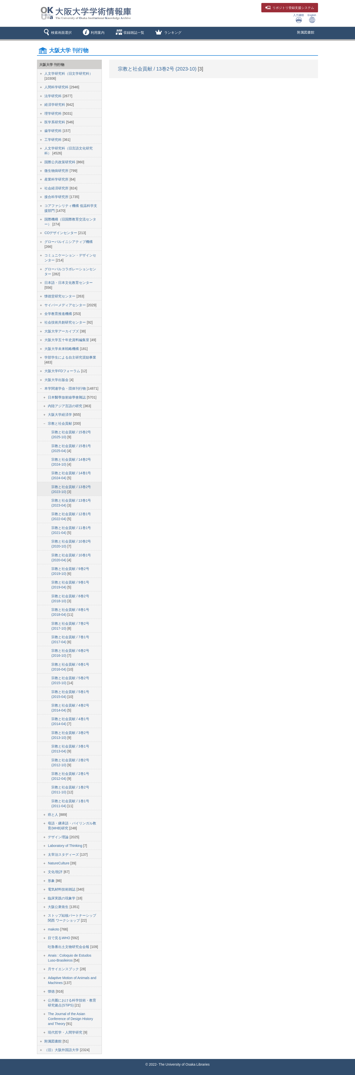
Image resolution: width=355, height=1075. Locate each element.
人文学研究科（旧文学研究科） (68, 73)
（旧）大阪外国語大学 (62, 1050)
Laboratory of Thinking (65, 846)
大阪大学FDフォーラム (62, 371)
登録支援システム (289, 8)
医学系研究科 (55, 122)
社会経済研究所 (57, 188)
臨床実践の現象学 (62, 898)
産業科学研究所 (57, 179)
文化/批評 (56, 872)
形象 (52, 881)
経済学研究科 (55, 105)
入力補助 (298, 18)
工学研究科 (53, 140)
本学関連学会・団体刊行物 (65, 388)
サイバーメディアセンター (65, 305)
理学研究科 (53, 113)
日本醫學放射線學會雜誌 (67, 397)
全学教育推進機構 (58, 314)
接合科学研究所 (57, 197)
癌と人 (53, 815)
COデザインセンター (61, 233)
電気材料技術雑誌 (62, 889)
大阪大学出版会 (57, 380)
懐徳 (52, 991)
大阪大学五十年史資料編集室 (67, 340)
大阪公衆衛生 (59, 907)
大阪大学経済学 (60, 415)
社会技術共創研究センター (65, 322)
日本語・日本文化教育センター (68, 283)
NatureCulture (59, 863)
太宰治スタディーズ (64, 854)
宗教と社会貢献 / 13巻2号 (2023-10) (158, 69)
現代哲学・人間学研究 (65, 1032)
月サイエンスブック (64, 969)
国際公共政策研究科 (60, 162)
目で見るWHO (59, 938)
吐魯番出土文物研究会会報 (69, 947)
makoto (54, 929)
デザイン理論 (59, 837)
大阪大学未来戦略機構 (62, 349)
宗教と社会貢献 (60, 423)
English (312, 18)
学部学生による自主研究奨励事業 (70, 357)
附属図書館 (305, 32)
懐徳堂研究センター (60, 296)
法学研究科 (53, 96)
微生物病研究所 (57, 171)
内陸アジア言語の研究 (65, 406)
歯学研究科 (53, 131)
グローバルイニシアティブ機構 (68, 242)
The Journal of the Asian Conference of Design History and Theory (70, 1019)
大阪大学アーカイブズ (62, 331)
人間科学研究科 (57, 87)
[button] (57, 33)
